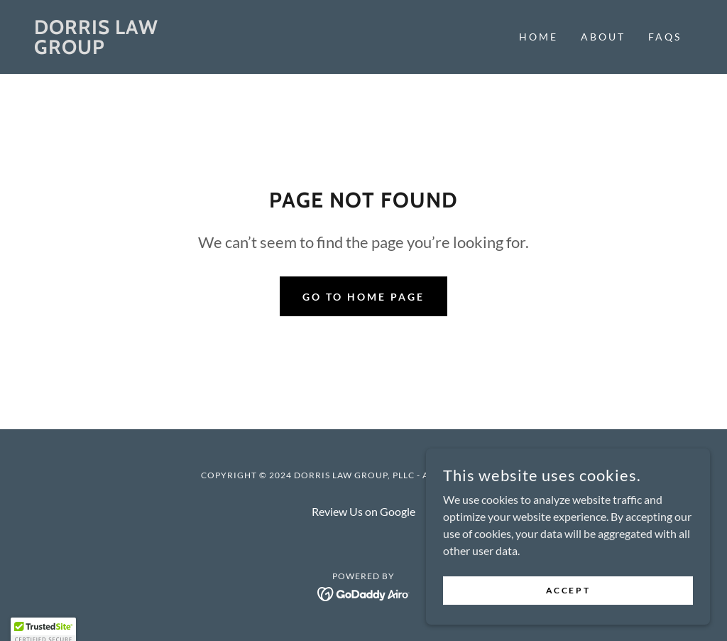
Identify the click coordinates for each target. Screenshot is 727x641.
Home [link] (538, 37)
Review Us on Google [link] (363, 511)
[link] (116, 49)
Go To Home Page (363, 297)
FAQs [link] (665, 37)
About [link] (603, 37)
